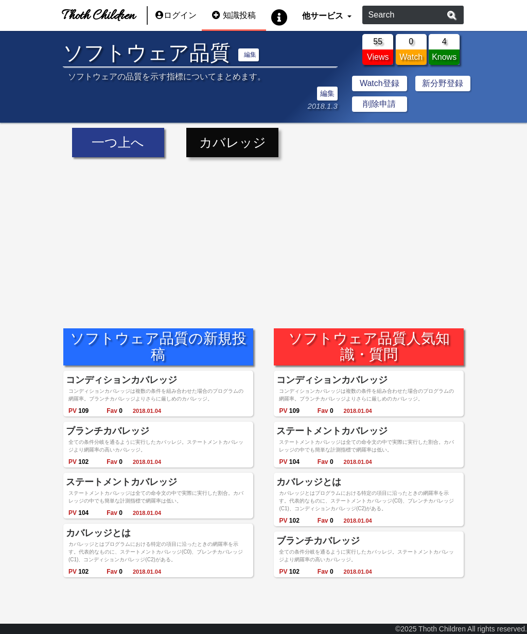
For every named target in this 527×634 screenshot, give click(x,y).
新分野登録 (442, 83)
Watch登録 (379, 83)
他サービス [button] (323, 15)
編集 (250, 54)
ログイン (176, 15)
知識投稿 (234, 15)
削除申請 (379, 103)
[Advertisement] (264, 235)
